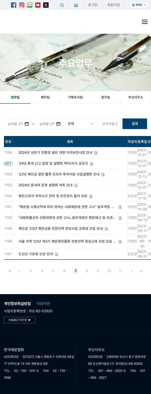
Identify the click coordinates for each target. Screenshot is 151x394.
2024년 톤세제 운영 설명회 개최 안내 (45, 185)
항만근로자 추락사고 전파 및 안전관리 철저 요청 (52, 196)
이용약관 (43, 303)
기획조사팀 (75, 97)
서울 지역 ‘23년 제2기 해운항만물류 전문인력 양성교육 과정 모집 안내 (67, 241)
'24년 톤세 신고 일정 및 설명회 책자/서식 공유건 (53, 163)
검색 (135, 124)
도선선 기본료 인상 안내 (35, 254)
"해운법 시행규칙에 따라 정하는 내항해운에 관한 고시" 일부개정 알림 (67, 207)
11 (120, 271)
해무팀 (45, 97)
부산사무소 (135, 97)
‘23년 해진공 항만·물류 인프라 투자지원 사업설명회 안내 (58, 174)
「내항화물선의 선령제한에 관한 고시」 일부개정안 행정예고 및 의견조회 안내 (67, 218)
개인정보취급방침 (17, 303)
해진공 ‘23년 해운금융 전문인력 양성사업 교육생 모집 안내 (60, 228)
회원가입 (113, 5)
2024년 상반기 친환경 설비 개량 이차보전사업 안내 (55, 152)
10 (109, 271)
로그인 (93, 5)
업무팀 (15, 97)
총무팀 (105, 97)
